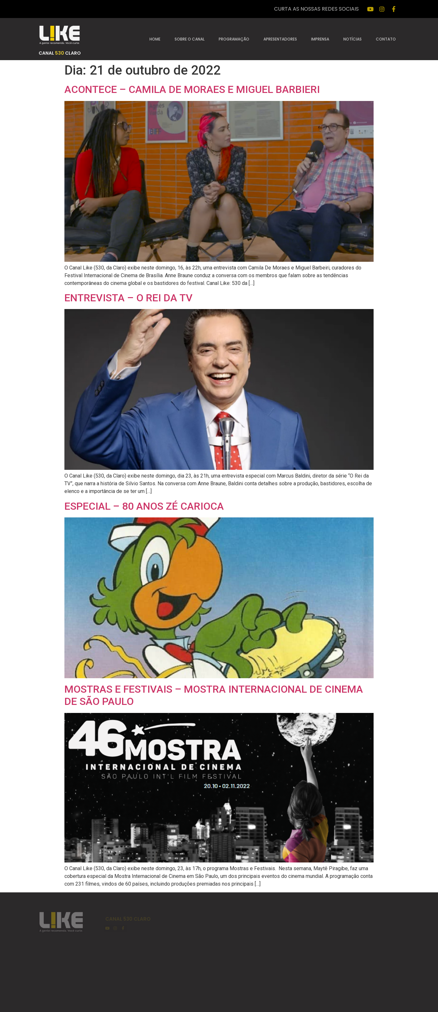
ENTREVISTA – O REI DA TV (128, 298)
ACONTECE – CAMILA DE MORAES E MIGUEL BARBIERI (192, 89)
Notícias (352, 39)
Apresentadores (280, 39)
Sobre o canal (190, 39)
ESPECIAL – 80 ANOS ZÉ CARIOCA (144, 506)
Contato (386, 39)
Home (154, 39)
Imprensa (320, 39)
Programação (234, 39)
